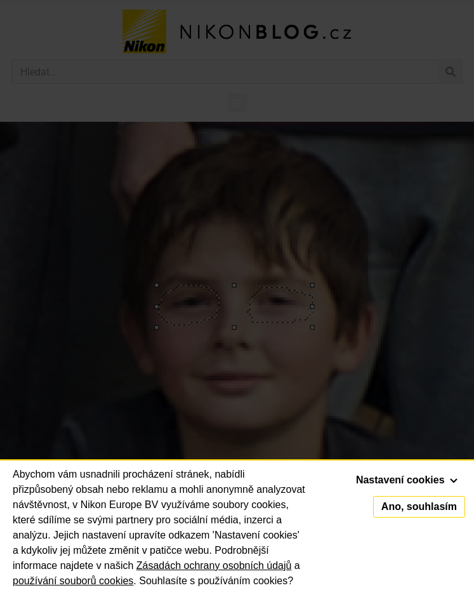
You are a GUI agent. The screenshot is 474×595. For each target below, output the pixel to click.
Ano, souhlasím (419, 506)
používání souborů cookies (73, 580)
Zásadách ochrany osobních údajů (214, 565)
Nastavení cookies (407, 479)
